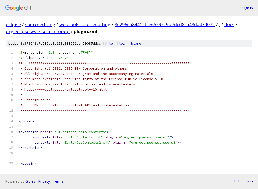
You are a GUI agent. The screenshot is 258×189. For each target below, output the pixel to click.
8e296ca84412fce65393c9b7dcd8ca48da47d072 (165, 24)
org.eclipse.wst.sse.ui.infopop (38, 31)
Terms (58, 181)
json (249, 181)
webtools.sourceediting (84, 24)
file (109, 43)
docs (229, 24)
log (122, 43)
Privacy (44, 181)
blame (136, 43)
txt (237, 181)
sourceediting (40, 24)
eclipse (13, 24)
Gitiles (30, 181)
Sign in (247, 8)
